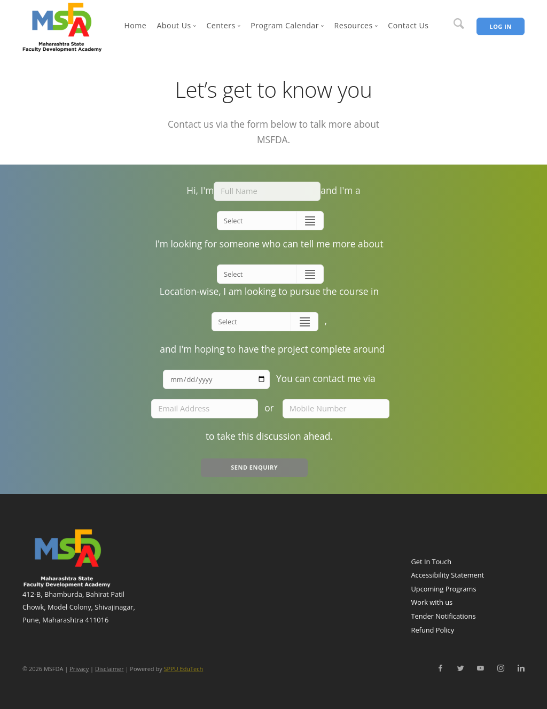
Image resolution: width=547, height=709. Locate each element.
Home (135, 25)
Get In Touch (431, 561)
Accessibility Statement (448, 575)
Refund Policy (433, 630)
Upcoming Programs (443, 589)
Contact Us (408, 25)
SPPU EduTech (183, 669)
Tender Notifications (443, 616)
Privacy (79, 669)
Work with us (432, 602)
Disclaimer (109, 669)
